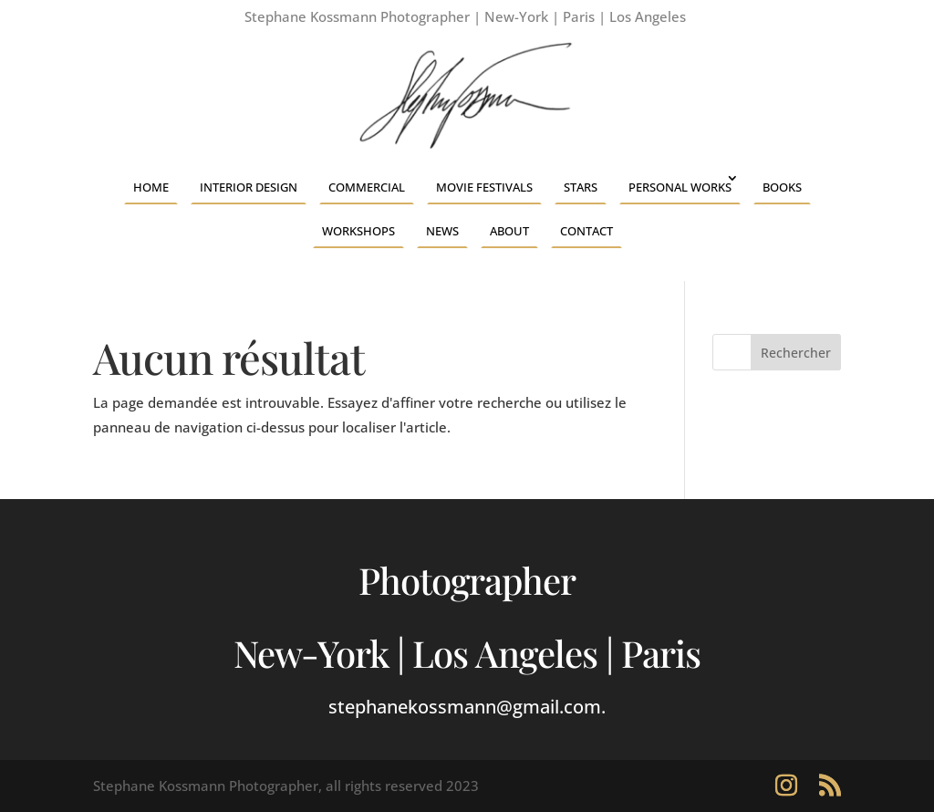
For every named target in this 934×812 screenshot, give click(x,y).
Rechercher (796, 352)
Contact (586, 231)
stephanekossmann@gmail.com (464, 706)
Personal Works (680, 187)
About (509, 231)
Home (151, 187)
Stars (580, 187)
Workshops (358, 231)
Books (782, 187)
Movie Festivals (484, 187)
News (442, 231)
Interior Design (248, 187)
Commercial (366, 187)
